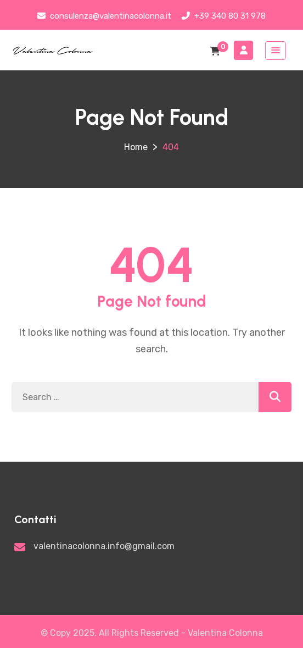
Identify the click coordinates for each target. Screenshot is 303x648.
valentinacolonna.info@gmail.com (104, 546)
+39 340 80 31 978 (224, 16)
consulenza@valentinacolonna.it (104, 16)
